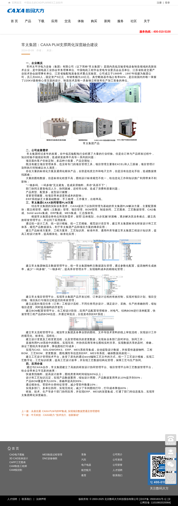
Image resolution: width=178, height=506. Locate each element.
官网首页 (17, 2)
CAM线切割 (15, 470)
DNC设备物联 (49, 458)
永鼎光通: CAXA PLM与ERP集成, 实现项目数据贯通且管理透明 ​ (65, 411)
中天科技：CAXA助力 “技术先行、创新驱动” (55, 415)
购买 (94, 21)
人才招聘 (117, 470)
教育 (83, 475)
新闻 (107, 21)
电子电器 (86, 464)
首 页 (14, 21)
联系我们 (117, 475)
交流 (67, 21)
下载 (41, 21)
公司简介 (117, 454)
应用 (54, 21)
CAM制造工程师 (18, 466)
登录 (167, 2)
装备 (83, 454)
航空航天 (86, 470)
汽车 (83, 459)
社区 (134, 21)
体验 (81, 21)
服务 (120, 21)
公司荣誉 (117, 464)
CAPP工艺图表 (17, 462)
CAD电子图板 (16, 454)
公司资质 (117, 459)
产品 (28, 21)
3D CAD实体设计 (18, 458)
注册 (159, 2)
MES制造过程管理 (52, 454)
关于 (147, 21)
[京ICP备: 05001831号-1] (152, 499)
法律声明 (41, 499)
